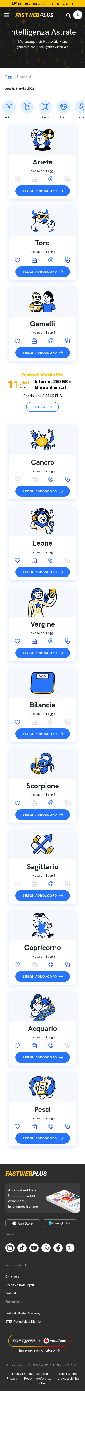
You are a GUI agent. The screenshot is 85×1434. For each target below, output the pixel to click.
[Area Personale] (77, 15)
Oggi (8, 77)
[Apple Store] (22, 1223)
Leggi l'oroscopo (40, 191)
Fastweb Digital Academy (22, 1313)
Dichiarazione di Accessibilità (68, 1376)
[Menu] (6, 15)
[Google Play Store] (60, 1223)
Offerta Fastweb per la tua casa (43, 4)
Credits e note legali (19, 1285)
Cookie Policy (29, 1376)
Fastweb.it (12, 1293)
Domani (24, 77)
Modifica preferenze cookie (43, 1378)
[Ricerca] (69, 15)
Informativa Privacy (15, 1376)
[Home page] (34, 15)
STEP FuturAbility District (23, 1321)
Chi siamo (12, 1276)
